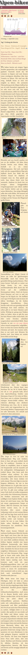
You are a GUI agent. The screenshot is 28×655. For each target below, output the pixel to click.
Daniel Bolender (21, 11)
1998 (10, 392)
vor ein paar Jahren (20, 323)
